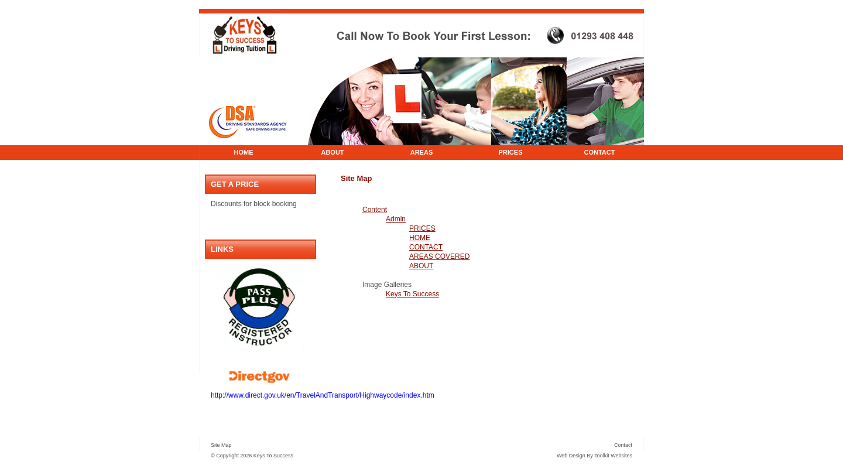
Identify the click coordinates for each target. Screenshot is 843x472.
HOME (243, 152)
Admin (396, 219)
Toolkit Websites (613, 456)
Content (374, 210)
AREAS (421, 152)
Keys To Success (412, 294)
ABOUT (332, 152)
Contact (623, 445)
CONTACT (599, 152)
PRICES (511, 152)
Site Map (221, 445)
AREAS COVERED (439, 256)
